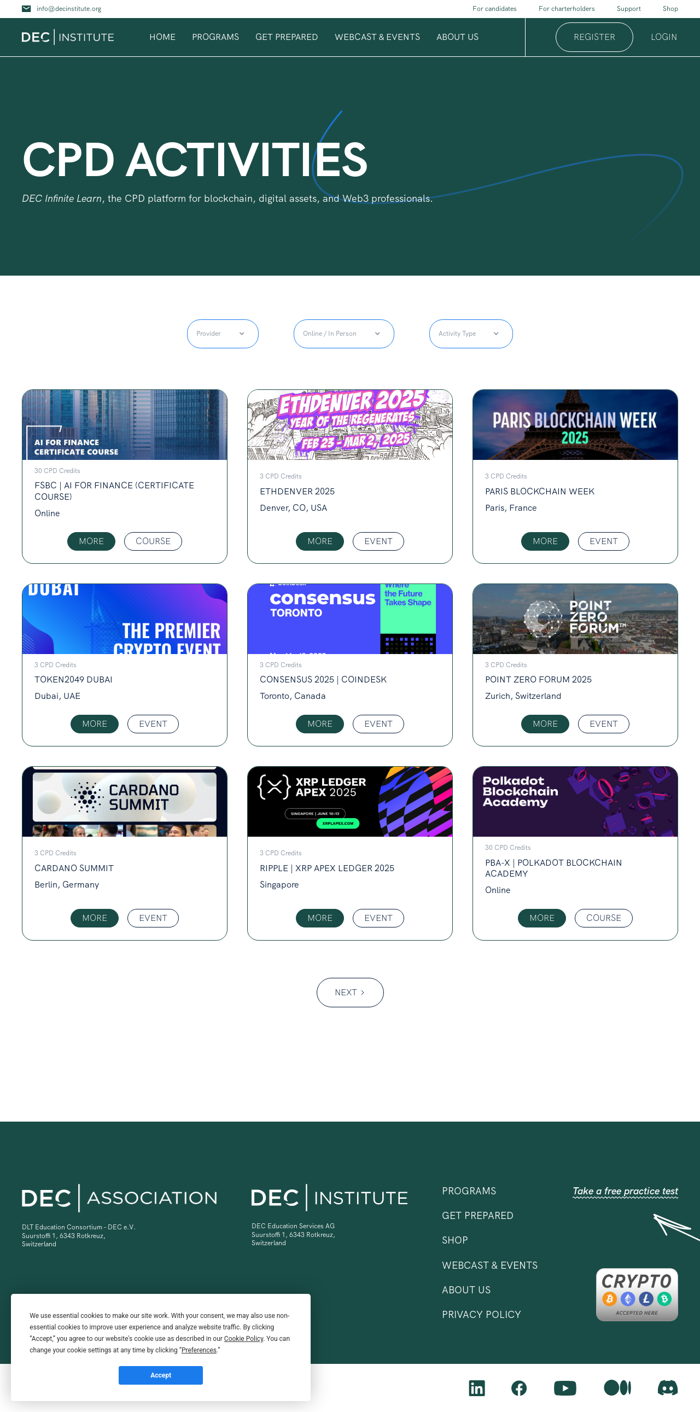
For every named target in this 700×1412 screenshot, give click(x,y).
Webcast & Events (377, 37)
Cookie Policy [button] (243, 1339)
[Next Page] (350, 992)
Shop (670, 8)
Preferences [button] (199, 1350)
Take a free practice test (625, 1191)
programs (215, 37)
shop (455, 1240)
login (664, 37)
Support (629, 8)
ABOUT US (466, 1289)
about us (457, 37)
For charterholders (567, 8)
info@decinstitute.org (69, 8)
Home (162, 37)
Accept (160, 1375)
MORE (91, 541)
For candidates (494, 8)
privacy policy (481, 1314)
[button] (215, 37)
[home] (68, 37)
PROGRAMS (469, 1191)
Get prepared (286, 37)
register (594, 37)
